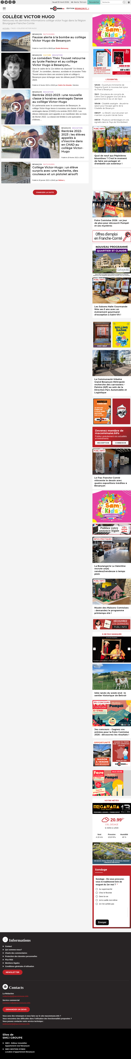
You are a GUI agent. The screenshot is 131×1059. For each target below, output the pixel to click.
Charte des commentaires (16, 953)
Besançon (37, 34)
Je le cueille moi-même (108, 900)
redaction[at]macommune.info (15, 996)
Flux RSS (9, 960)
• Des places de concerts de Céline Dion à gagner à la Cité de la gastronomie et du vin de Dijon (110, 96)
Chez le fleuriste (105, 893)
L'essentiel (112, 79)
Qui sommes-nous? (13, 950)
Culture (47, 55)
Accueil (6, 28)
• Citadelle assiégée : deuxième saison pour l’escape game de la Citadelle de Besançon (111, 105)
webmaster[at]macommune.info (16, 1024)
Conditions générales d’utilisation (19, 966)
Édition (70, 8)
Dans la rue (103, 896)
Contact (8, 946)
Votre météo (112, 800)
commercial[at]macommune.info (16, 1003)
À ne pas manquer (111, 634)
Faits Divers (48, 34)
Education (57, 55)
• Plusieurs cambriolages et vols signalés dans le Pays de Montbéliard (111, 121)
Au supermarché (105, 889)
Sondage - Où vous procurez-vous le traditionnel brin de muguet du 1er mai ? (110, 882)
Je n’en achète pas (106, 904)
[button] (124, 2)
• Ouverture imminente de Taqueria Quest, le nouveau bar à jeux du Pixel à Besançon (111, 87)
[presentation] (94, 649)
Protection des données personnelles (21, 956)
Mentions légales (12, 963)
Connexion (120, 443)
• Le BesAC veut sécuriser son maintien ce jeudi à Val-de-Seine (111, 114)
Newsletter (12, 972)
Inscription (103, 443)
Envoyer (102, 922)
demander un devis (16, 1009)
